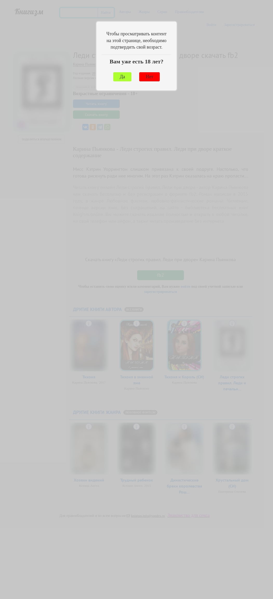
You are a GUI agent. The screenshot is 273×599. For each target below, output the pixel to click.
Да (122, 76)
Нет (149, 76)
